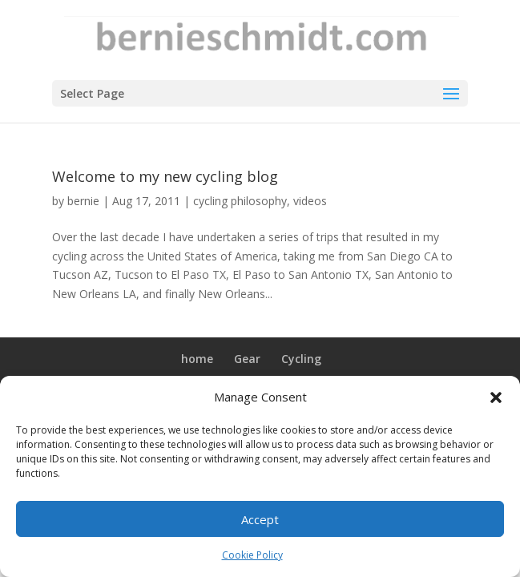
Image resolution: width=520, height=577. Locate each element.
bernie (83, 200)
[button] (496, 397)
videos (310, 200)
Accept (260, 519)
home (197, 358)
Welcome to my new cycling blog (165, 176)
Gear (247, 358)
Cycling (301, 358)
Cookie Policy (252, 555)
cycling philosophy (240, 200)
